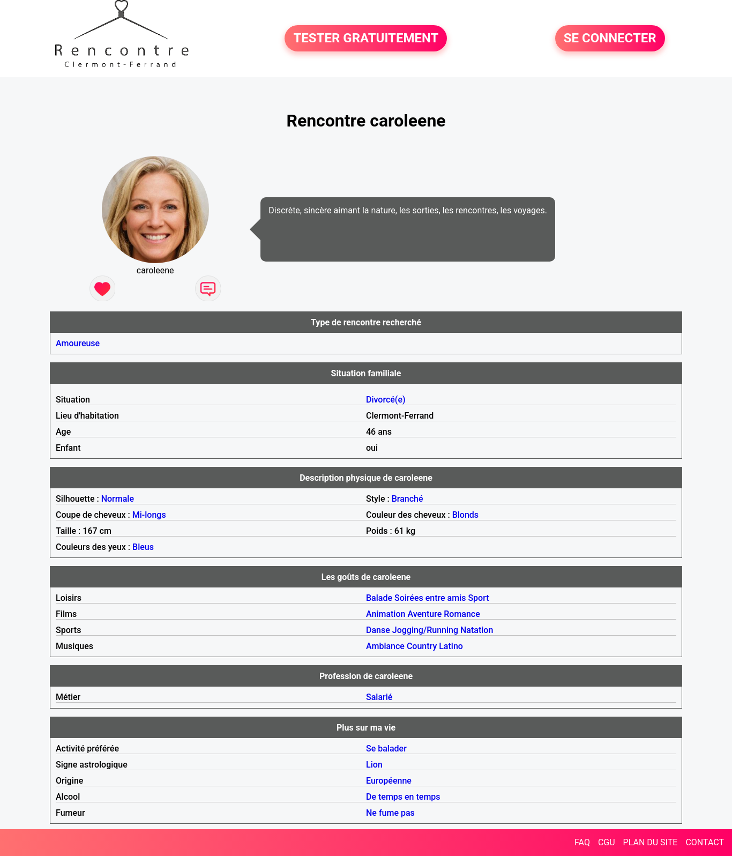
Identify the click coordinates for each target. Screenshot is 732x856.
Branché (407, 499)
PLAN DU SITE (650, 842)
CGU (606, 842)
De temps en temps (403, 797)
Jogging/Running (425, 630)
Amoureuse (78, 343)
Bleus (143, 547)
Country (422, 646)
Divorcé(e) (386, 399)
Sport (478, 598)
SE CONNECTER (610, 38)
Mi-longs (149, 515)
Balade (379, 598)
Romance (462, 614)
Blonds (465, 515)
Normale (117, 499)
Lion (374, 765)
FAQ (582, 842)
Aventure (424, 614)
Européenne (389, 781)
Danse (378, 630)
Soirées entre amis (430, 598)
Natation (476, 630)
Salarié (379, 697)
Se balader (386, 748)
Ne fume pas (390, 813)
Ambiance (385, 646)
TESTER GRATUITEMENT (365, 38)
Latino (451, 646)
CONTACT (704, 842)
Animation (385, 614)
